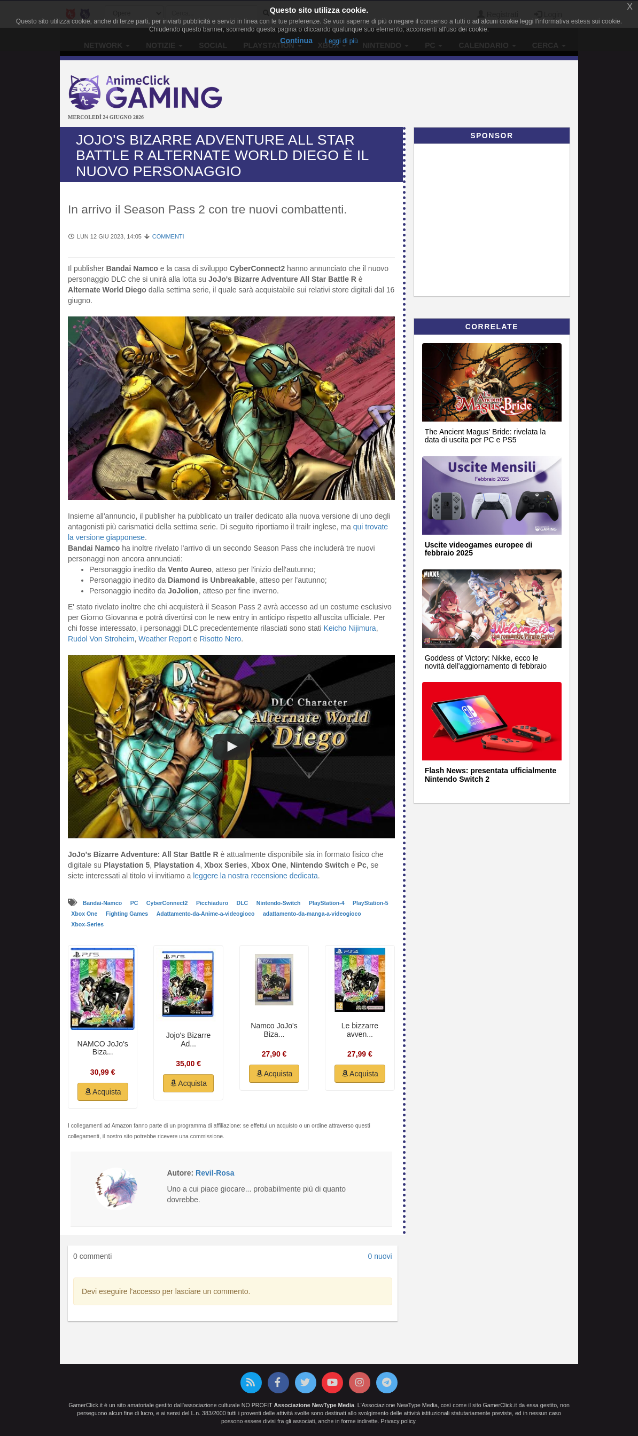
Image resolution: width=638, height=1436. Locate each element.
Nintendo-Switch (279, 903)
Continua (296, 40)
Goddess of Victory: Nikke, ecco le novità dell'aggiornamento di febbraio (486, 662)
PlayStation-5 (370, 903)
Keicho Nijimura (350, 628)
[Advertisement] (434, 95)
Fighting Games (128, 913)
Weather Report (164, 638)
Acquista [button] (102, 1092)
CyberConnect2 (168, 903)
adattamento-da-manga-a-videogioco (312, 913)
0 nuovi (380, 1256)
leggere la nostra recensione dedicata (255, 875)
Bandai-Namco (103, 903)
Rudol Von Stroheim (101, 638)
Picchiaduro (213, 903)
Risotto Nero (220, 638)
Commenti (168, 236)
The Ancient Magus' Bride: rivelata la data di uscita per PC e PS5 (485, 435)
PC (135, 903)
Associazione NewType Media (314, 1405)
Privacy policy (398, 1421)
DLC (243, 903)
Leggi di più (341, 41)
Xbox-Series (87, 924)
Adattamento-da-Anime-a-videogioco (206, 913)
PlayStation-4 (327, 903)
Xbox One (85, 913)
